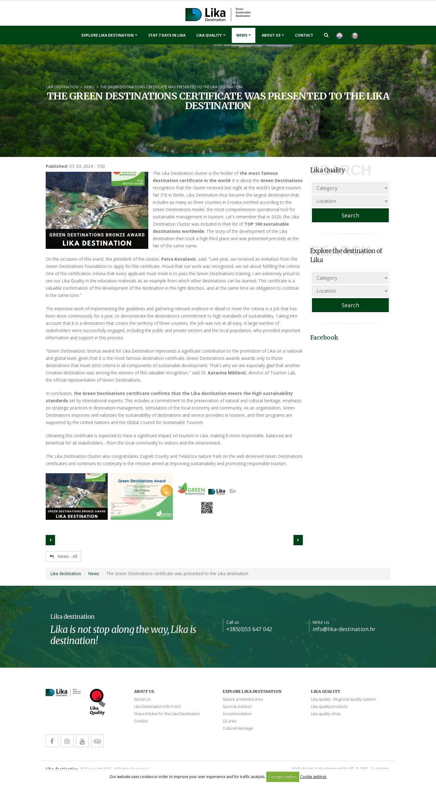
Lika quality (209, 35)
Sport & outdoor (237, 706)
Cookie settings (313, 776)
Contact (304, 35)
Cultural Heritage (238, 728)
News (241, 35)
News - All (63, 556)
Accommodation (237, 713)
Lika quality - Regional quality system (343, 699)
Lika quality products (329, 706)
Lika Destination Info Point (157, 706)
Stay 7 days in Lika (166, 35)
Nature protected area (243, 699)
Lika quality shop (326, 713)
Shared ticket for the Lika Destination (167, 713)
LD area (229, 721)
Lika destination (62, 86)
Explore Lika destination (107, 35)
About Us (271, 35)
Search (350, 215)
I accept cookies (283, 776)
